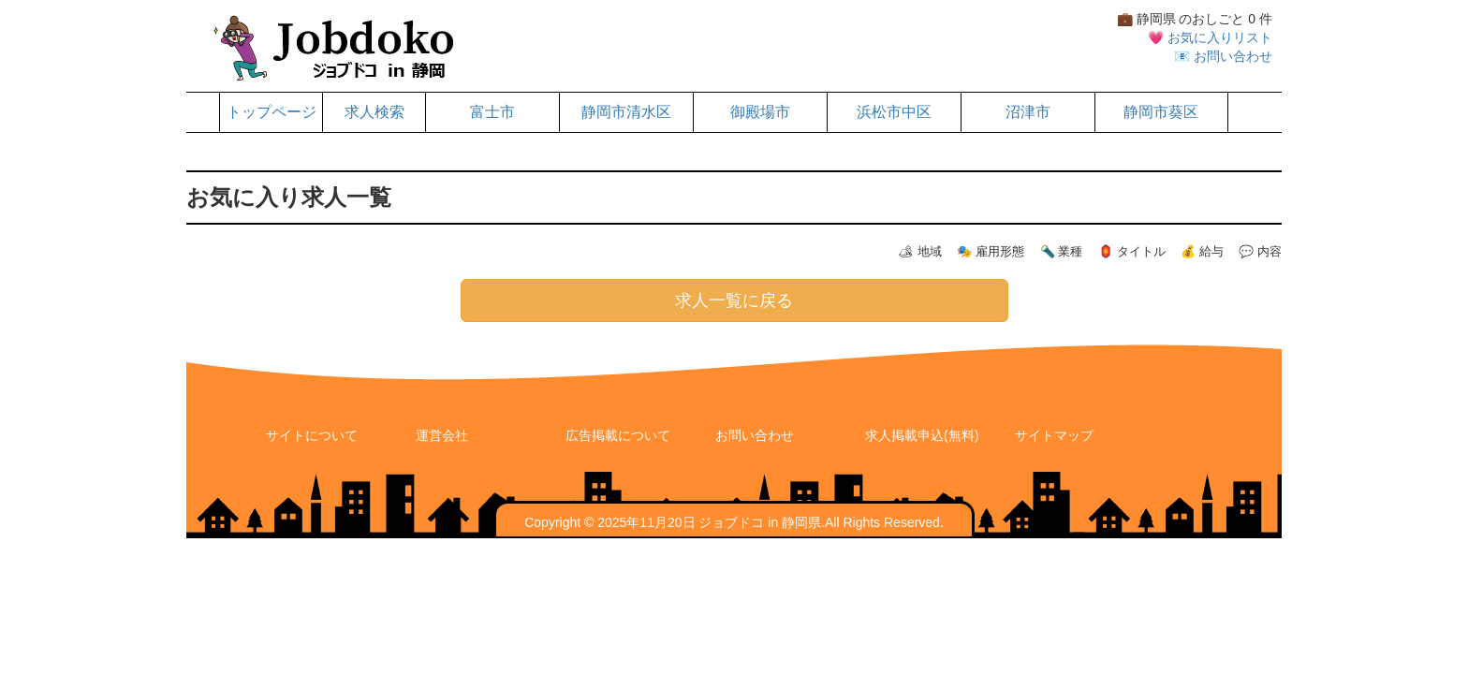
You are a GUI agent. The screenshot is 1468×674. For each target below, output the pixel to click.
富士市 (492, 112)
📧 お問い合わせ (1223, 56)
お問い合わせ (754, 435)
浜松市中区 (894, 112)
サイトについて (312, 435)
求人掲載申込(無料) (921, 435)
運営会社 (442, 435)
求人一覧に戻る (734, 300)
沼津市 (1028, 112)
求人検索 (374, 112)
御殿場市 (760, 112)
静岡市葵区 (1160, 112)
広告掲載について (617, 435)
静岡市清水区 (626, 112)
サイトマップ (1054, 435)
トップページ (271, 112)
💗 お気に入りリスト (1210, 37)
